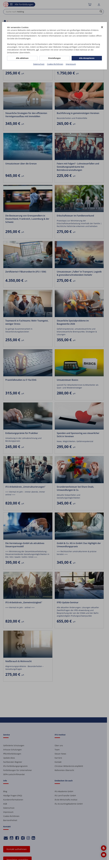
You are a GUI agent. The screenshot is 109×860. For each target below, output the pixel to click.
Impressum (71, 64)
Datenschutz (38, 64)
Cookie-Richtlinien (55, 64)
